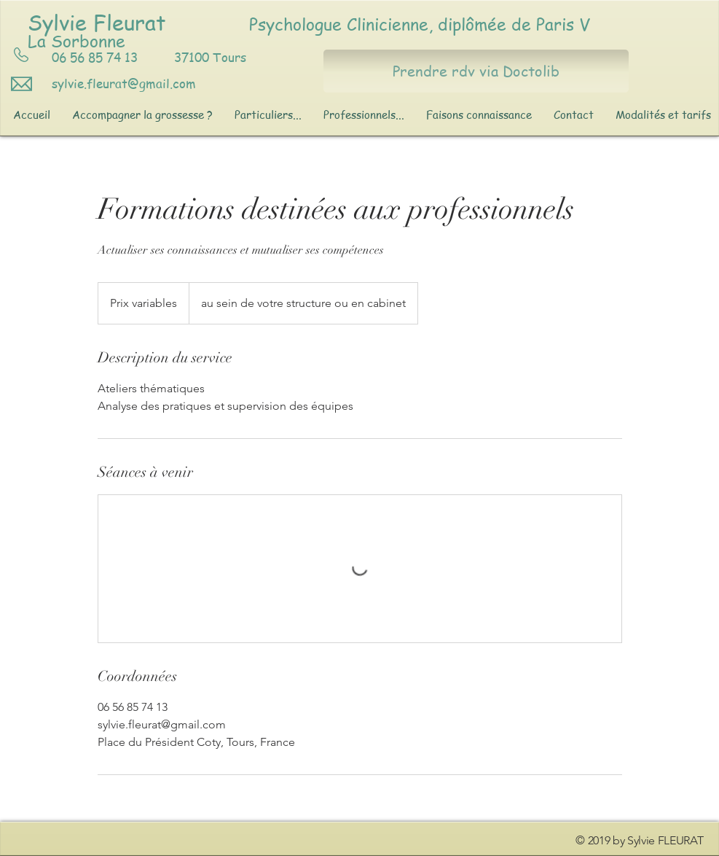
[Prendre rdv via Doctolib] (476, 71)
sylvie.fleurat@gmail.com (124, 83)
